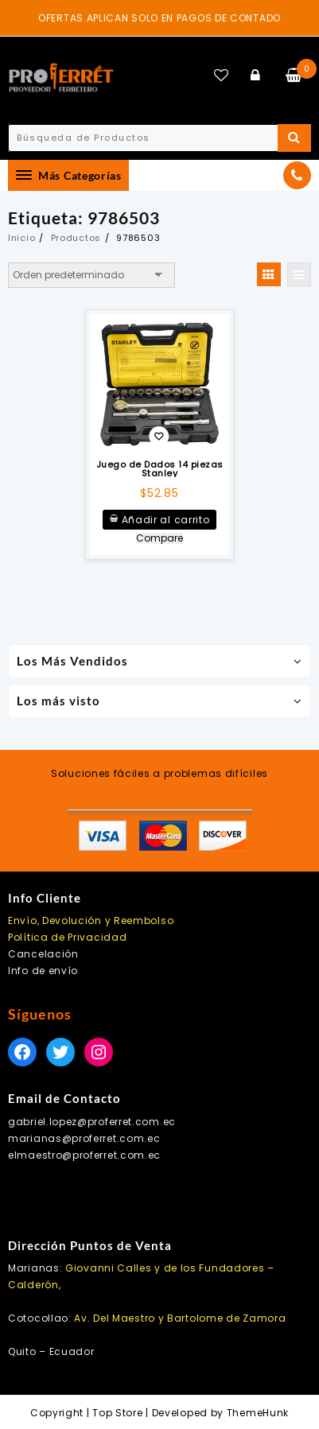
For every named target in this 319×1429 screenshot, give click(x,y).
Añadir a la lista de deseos (158, 438)
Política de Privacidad (67, 937)
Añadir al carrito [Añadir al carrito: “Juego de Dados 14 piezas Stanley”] (166, 519)
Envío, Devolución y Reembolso (90, 920)
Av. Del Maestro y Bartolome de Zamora (180, 1318)
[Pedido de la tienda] (91, 275)
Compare (159, 538)
